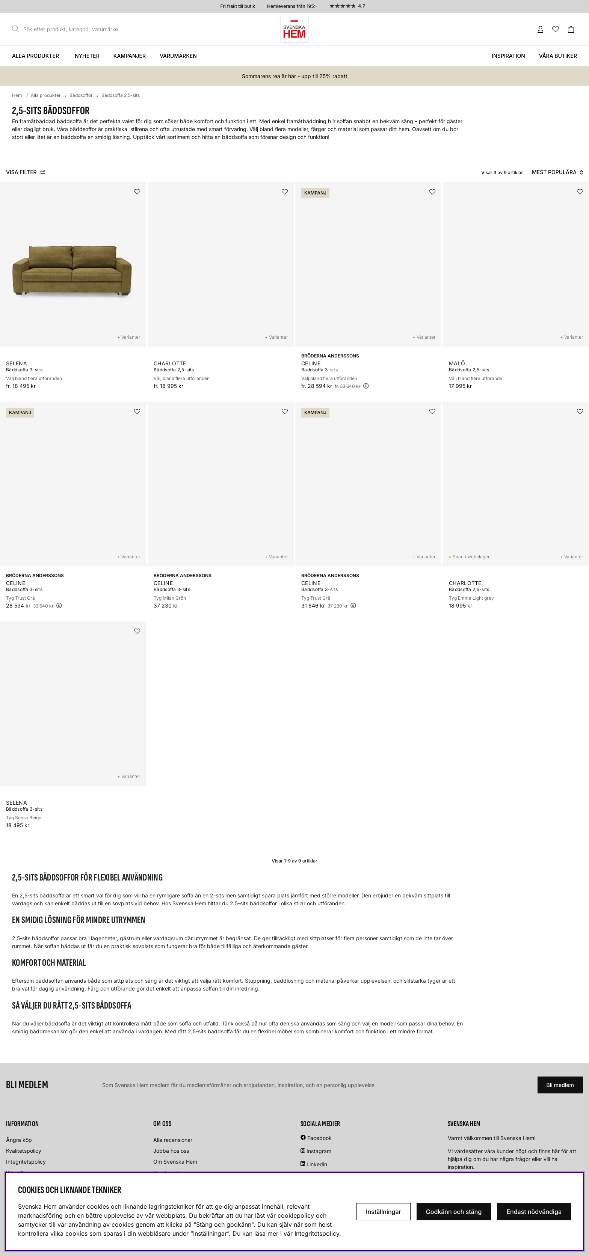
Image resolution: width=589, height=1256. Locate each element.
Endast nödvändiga (534, 1211)
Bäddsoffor (81, 95)
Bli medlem (560, 1085)
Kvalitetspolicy (23, 1150)
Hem (17, 95)
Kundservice (168, 1173)
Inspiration (508, 56)
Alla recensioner (172, 1140)
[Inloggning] (541, 29)
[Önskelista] (555, 29)
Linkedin (317, 1164)
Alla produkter (35, 56)
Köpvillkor (18, 1173)
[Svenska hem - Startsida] (294, 29)
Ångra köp (19, 1140)
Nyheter (87, 56)
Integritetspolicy (26, 1161)
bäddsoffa (57, 1023)
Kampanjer (129, 56)
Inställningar (383, 1211)
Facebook (319, 1138)
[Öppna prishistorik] (366, 386)
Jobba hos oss (171, 1150)
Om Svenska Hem (175, 1161)
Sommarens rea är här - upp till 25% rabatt (294, 76)
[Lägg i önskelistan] (137, 192)
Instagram (319, 1151)
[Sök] (69, 29)
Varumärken (178, 56)
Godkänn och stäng (454, 1211)
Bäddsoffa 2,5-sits (120, 95)
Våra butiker (558, 56)
